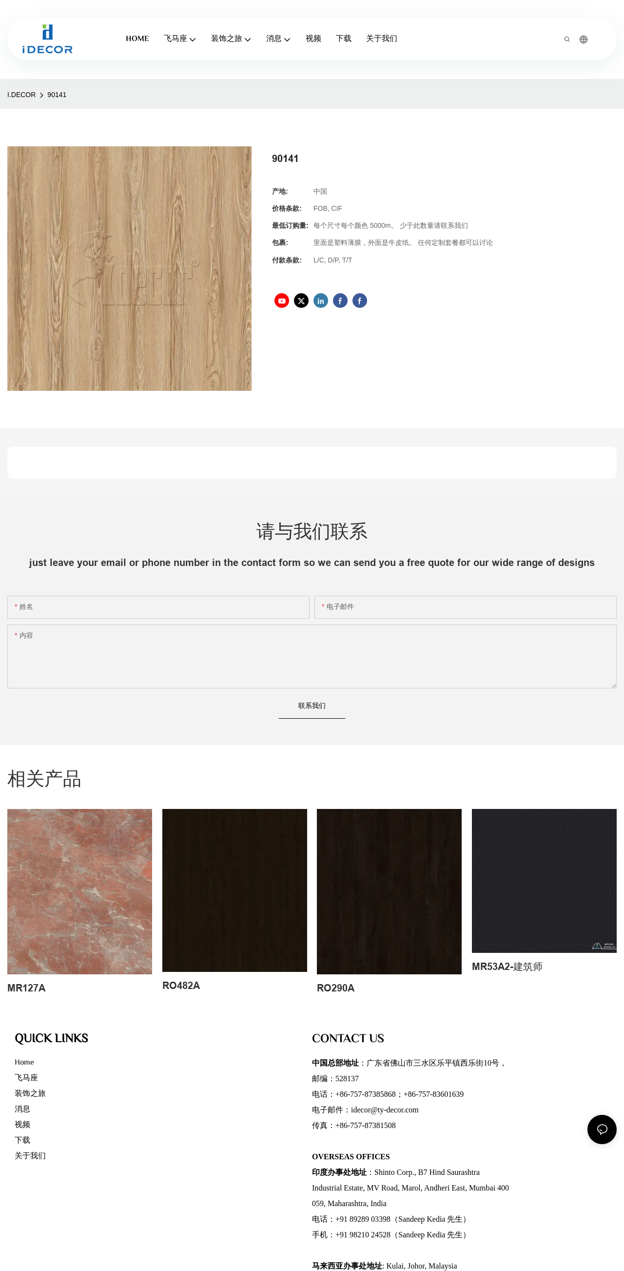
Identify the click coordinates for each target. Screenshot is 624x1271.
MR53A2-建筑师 (507, 966)
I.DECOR (21, 95)
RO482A (181, 985)
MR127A (26, 988)
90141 (56, 95)
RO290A (335, 988)
